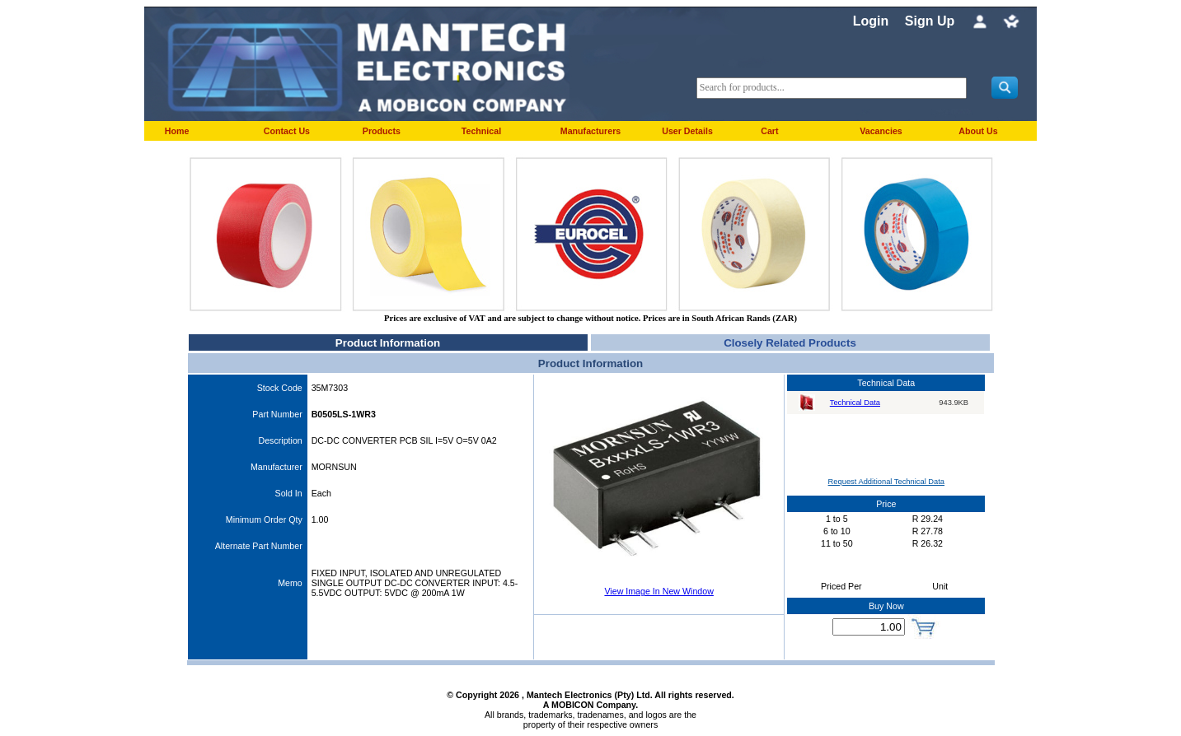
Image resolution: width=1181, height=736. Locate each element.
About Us (977, 131)
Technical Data (855, 402)
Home (177, 131)
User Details (687, 131)
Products (382, 131)
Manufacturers (590, 131)
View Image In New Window (658, 591)
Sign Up (929, 21)
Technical (481, 131)
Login (871, 21)
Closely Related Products (790, 343)
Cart (769, 131)
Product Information (387, 343)
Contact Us (287, 131)
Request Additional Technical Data (886, 481)
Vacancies (881, 131)
